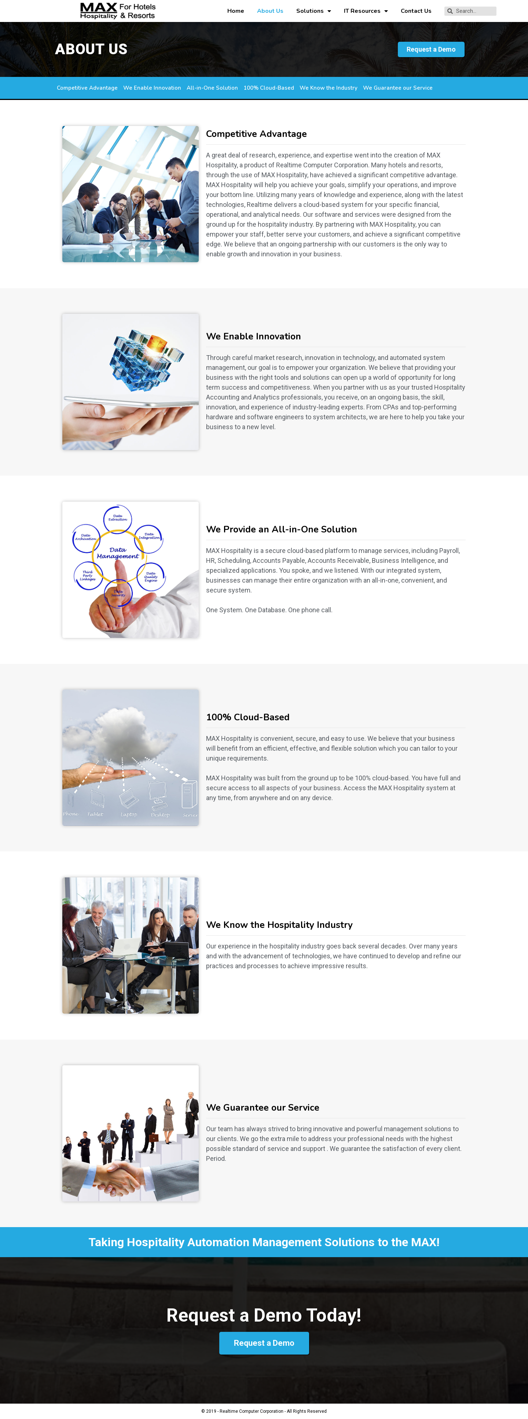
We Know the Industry (329, 88)
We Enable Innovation (152, 88)
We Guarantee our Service (398, 88)
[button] (431, 49)
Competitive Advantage (87, 88)
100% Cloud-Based (268, 88)
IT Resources (366, 11)
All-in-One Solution (212, 88)
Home (235, 11)
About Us (270, 11)
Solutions (313, 11)
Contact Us (416, 11)
